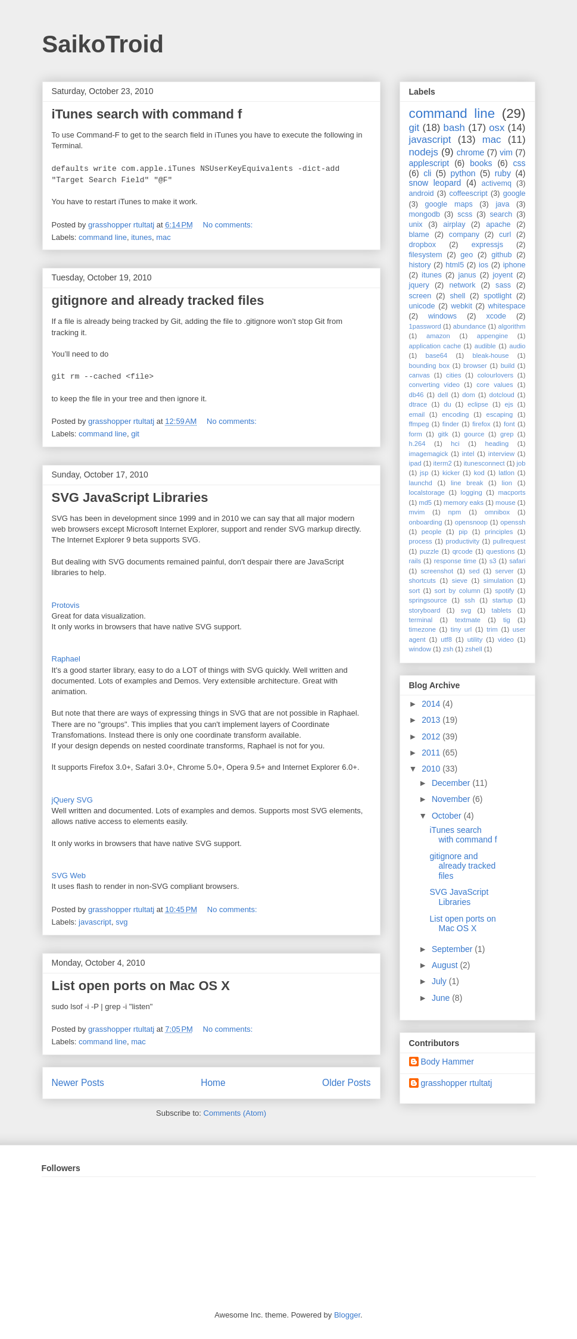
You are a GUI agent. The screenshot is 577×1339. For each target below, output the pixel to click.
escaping (499, 414)
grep (506, 434)
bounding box (429, 365)
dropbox (422, 245)
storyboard (425, 610)
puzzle (429, 551)
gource (474, 434)
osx (496, 127)
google (514, 193)
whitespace (507, 306)
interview (501, 453)
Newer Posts (78, 1083)
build (508, 365)
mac (163, 237)
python (462, 173)
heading (497, 443)
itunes (141, 237)
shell (457, 296)
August (446, 965)
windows (442, 316)
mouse (505, 502)
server (504, 571)
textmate (468, 619)
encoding (455, 414)
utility (475, 639)
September (453, 949)
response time (455, 560)
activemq (496, 183)
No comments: (229, 224)
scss (464, 214)
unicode (422, 306)
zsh (448, 649)
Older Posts (346, 1083)
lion (507, 482)
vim (506, 152)
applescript (429, 163)
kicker (451, 472)
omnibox (497, 512)
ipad (415, 463)
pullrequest (509, 541)
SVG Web (69, 875)
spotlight (497, 296)
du (447, 404)
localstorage (427, 492)
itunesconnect (484, 463)
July (440, 981)
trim (492, 629)
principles (499, 531)
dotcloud (501, 394)
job (521, 463)
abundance (469, 326)
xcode (496, 316)
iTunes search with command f (147, 114)
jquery (419, 285)
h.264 (417, 443)
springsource (428, 600)
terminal (421, 619)
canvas (419, 375)
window (420, 649)
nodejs (423, 152)
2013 (432, 720)
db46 (416, 394)
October (448, 815)
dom (468, 394)
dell (443, 394)
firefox (481, 423)
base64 (437, 355)
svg (121, 921)
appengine (492, 335)
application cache (435, 345)
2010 (432, 768)
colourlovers (495, 375)
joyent (502, 275)
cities (453, 375)
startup (502, 600)
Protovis (66, 605)
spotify (504, 590)
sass (503, 285)
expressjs (487, 245)
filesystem (425, 255)
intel (468, 453)
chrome (471, 152)
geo (466, 255)
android (421, 193)
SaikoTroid (103, 44)
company (464, 234)
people (432, 531)
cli (427, 173)
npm (454, 512)
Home (213, 1083)
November (452, 799)
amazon (438, 335)
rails (415, 560)
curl (505, 234)
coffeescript (469, 193)
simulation (498, 580)
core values (494, 384)
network (462, 285)
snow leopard (435, 183)
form (415, 434)
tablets (501, 610)
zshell (473, 649)
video (506, 639)
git (135, 433)
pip (463, 531)
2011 (432, 752)
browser (475, 365)
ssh (469, 600)
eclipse (477, 404)
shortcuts (422, 580)
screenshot (436, 571)
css (519, 163)
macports (511, 492)
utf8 (446, 639)
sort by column (458, 590)
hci (455, 443)
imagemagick (428, 453)
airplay (454, 224)
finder (450, 423)
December (452, 783)
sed (474, 571)
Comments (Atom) (235, 1113)
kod (479, 472)
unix (416, 224)
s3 (493, 560)
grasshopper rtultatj (456, 1083)
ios (483, 265)
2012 (432, 736)
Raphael (66, 658)
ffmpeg (419, 423)
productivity (462, 541)
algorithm (511, 326)
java (502, 204)
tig (506, 619)
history (420, 265)
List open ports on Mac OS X (141, 985)
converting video (434, 384)
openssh (512, 522)
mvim (417, 512)
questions (500, 551)
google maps (449, 204)
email (417, 414)
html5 (454, 265)
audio (517, 345)
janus (467, 275)
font (509, 423)
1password (425, 326)
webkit (461, 306)
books (481, 163)
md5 (425, 502)
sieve (459, 580)
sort (414, 590)
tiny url (461, 629)
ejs (509, 404)
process (420, 541)
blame (419, 234)
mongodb (425, 214)
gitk (443, 434)
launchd (420, 482)
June (442, 998)
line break (467, 482)
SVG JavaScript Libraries (130, 497)
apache (498, 224)
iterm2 (442, 463)
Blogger (347, 1314)
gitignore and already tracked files (158, 300)
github (501, 255)
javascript (95, 921)
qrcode (463, 551)
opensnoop (471, 522)
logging (471, 492)
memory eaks (464, 502)
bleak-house (491, 355)
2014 (432, 703)
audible (485, 345)
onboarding (425, 522)
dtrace (418, 404)
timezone (422, 629)
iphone (514, 265)
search (500, 214)
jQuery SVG (72, 799)
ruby (503, 173)
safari (517, 560)
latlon (506, 472)
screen (420, 296)
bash (454, 127)
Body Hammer (447, 1061)
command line (103, 237)
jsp (424, 472)
